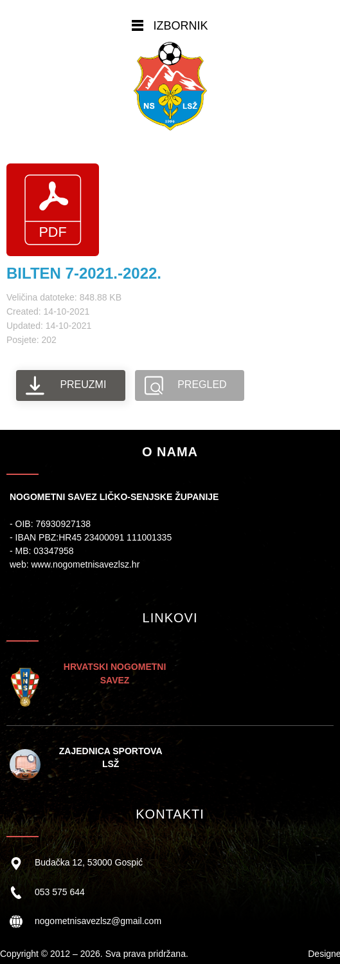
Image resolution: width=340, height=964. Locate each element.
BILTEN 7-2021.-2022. (83, 273)
